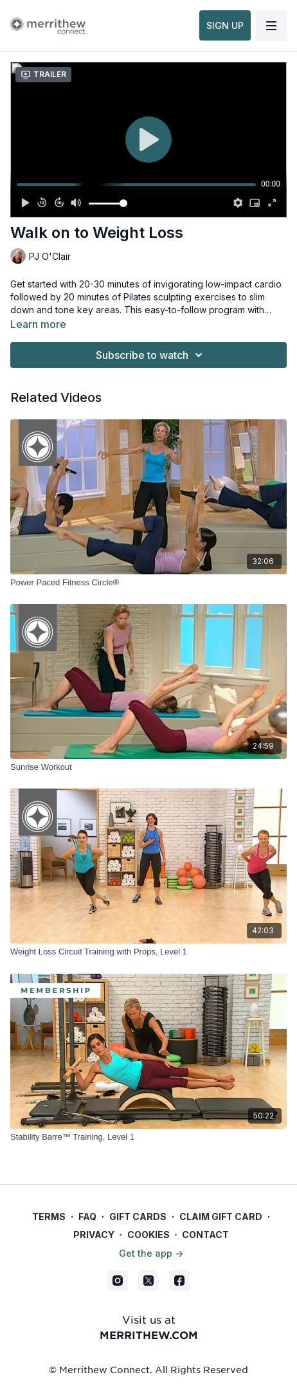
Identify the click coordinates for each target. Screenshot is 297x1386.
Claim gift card (220, 1216)
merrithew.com (149, 1334)
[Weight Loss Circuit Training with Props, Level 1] (148, 951)
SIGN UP (225, 25)
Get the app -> (151, 1253)
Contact (205, 1234)
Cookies (148, 1234)
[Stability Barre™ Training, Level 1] (148, 1137)
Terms (49, 1216)
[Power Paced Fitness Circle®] (148, 582)
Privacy (93, 1234)
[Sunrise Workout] (148, 767)
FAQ (87, 1216)
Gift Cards (137, 1216)
